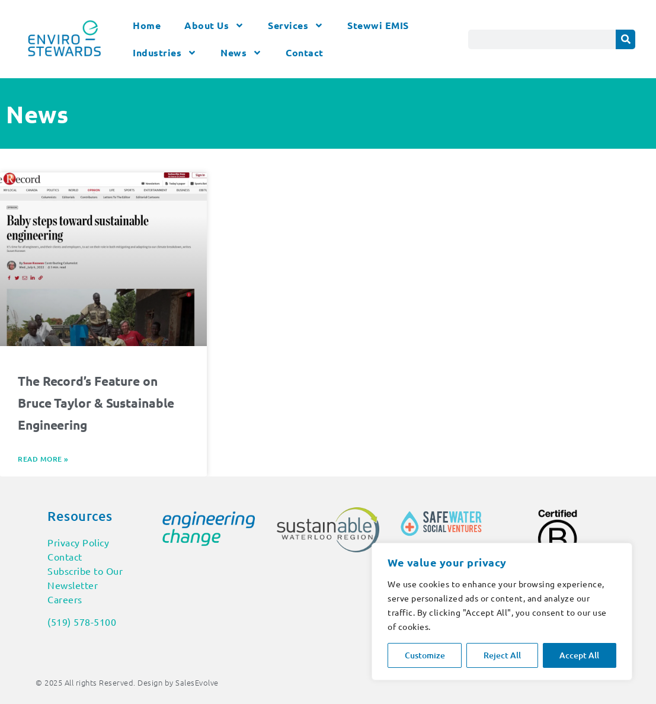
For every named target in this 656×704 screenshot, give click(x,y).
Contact (305, 52)
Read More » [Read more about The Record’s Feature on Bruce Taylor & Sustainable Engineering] (43, 459)
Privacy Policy (78, 542)
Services (296, 25)
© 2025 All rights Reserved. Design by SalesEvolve (127, 682)
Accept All (579, 655)
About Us (214, 25)
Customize (425, 655)
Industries (165, 52)
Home (147, 25)
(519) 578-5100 (81, 622)
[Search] (625, 39)
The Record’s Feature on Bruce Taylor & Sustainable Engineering (96, 403)
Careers (64, 599)
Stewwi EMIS (378, 25)
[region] (502, 611)
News (241, 52)
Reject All (502, 655)
